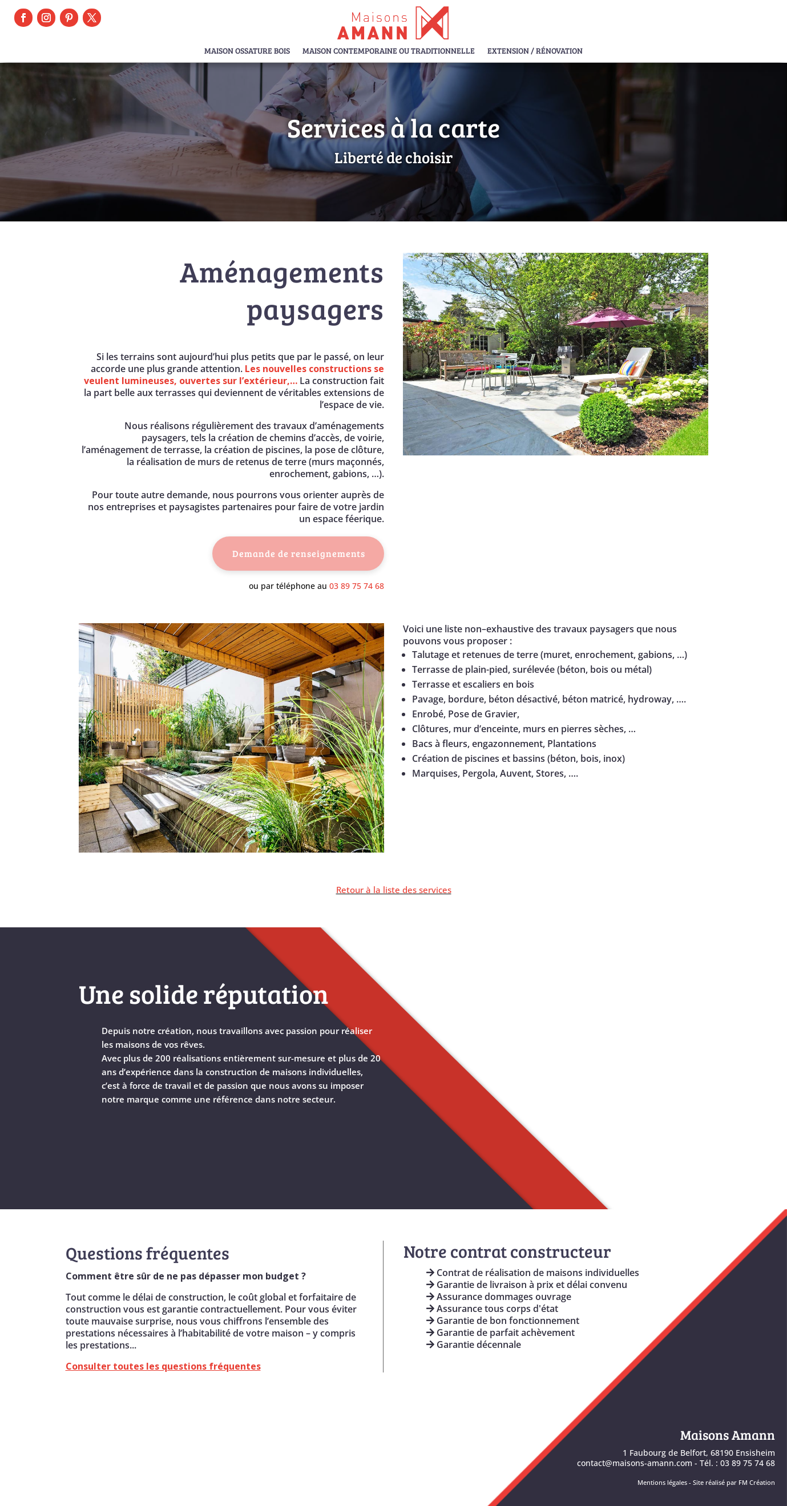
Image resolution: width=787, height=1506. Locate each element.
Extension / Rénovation (535, 51)
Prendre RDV (733, 16)
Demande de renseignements (298, 553)
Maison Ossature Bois (247, 51)
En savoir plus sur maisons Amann (178, 1132)
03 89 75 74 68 (356, 585)
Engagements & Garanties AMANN (501, 1377)
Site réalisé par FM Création (734, 1483)
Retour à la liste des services (393, 889)
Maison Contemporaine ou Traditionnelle (388, 51)
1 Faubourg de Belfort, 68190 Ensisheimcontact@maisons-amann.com (676, 1457)
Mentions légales (662, 1483)
